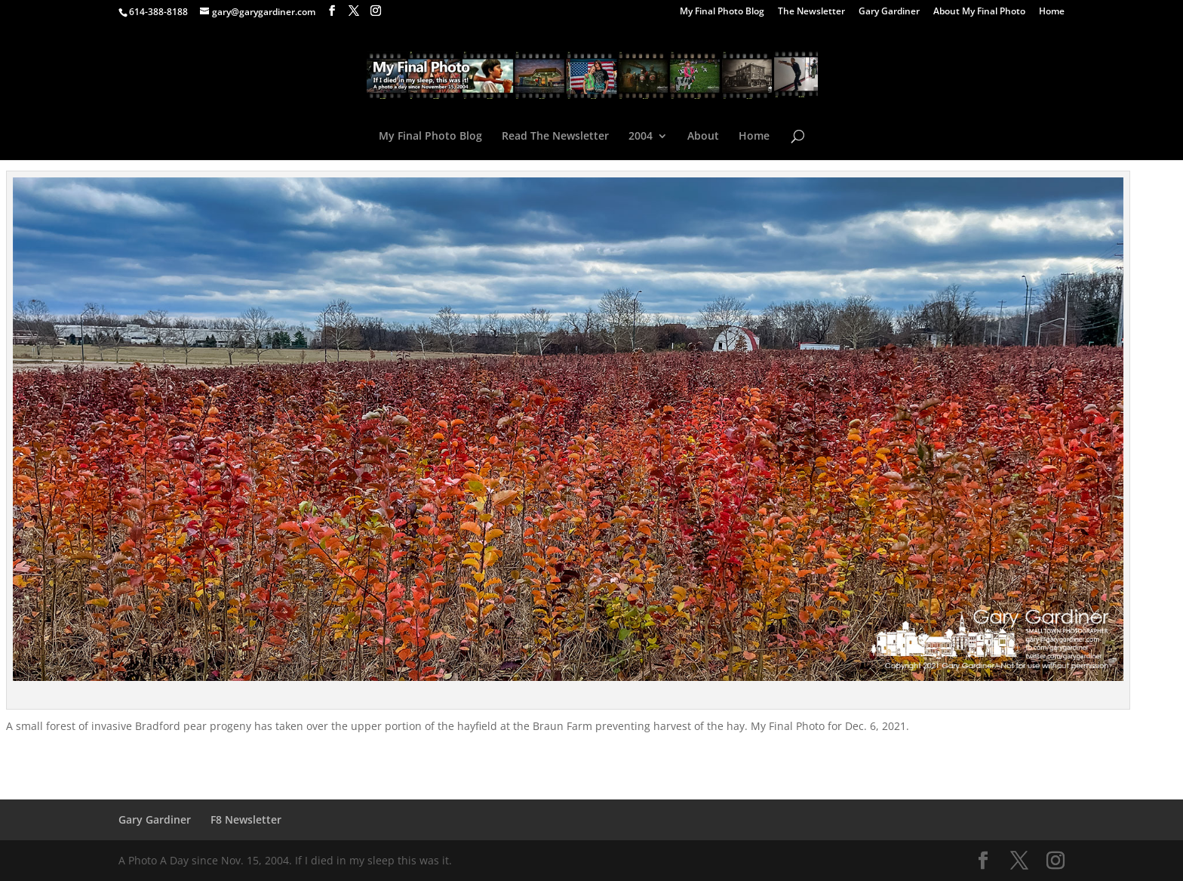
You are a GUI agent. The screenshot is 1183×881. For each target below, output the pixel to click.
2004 (640, 137)
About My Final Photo (979, 12)
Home (1052, 12)
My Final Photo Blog (722, 12)
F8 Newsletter (245, 819)
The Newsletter (811, 12)
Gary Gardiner (889, 12)
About (703, 137)
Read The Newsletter (555, 137)
